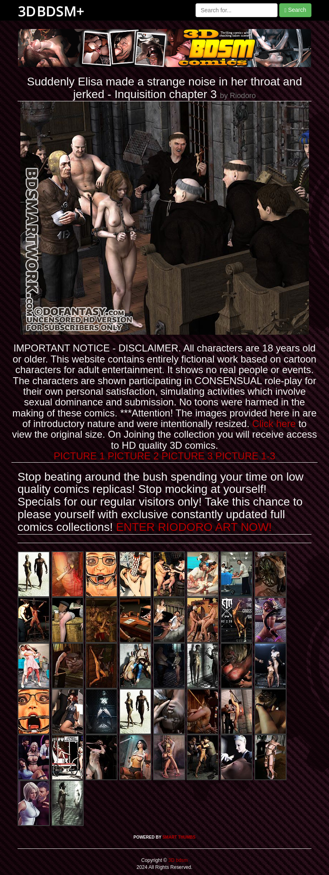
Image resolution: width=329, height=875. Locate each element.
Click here (274, 423)
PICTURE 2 (133, 455)
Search (295, 10)
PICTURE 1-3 (246, 455)
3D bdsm (177, 860)
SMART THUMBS (179, 837)
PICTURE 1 (79, 455)
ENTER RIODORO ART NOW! (194, 527)
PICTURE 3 (187, 455)
